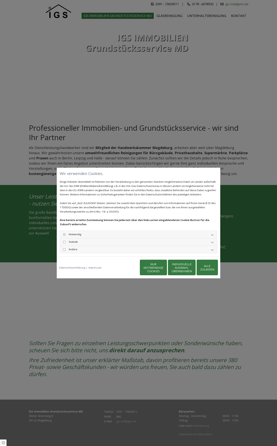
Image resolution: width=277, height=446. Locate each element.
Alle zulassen (200, 267)
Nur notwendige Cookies (127, 267)
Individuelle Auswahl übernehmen (164, 267)
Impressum (95, 267)
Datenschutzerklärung (72, 267)
